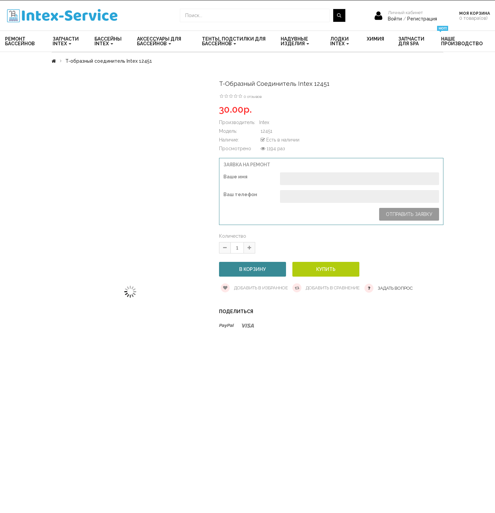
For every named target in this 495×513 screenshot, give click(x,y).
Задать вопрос (395, 288)
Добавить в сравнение (326, 287)
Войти (395, 18)
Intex (264, 122)
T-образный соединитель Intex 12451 (108, 61)
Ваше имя (235, 176)
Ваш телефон (240, 194)
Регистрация (422, 18)
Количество (232, 236)
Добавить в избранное (254, 287)
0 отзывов (252, 96)
